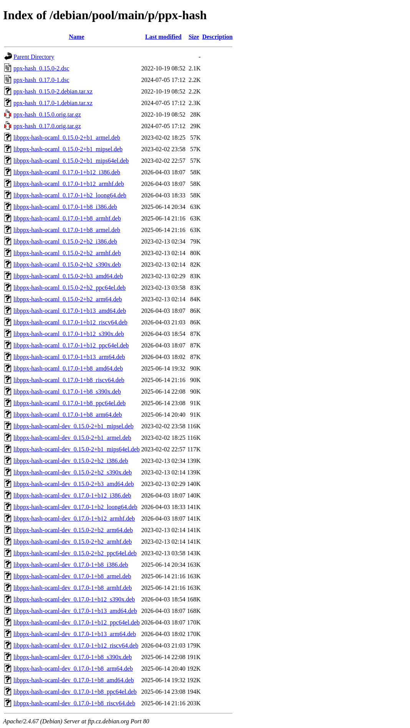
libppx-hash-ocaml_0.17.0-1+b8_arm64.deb (67, 414)
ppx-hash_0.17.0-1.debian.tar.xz (53, 103)
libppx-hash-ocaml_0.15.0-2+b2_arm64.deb (67, 299)
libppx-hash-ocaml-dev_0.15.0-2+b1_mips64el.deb (76, 449)
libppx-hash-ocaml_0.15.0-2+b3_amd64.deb (68, 276)
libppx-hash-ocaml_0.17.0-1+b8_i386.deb (65, 207)
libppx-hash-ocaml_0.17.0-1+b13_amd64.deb (69, 310)
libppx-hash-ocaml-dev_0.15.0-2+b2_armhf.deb (72, 541)
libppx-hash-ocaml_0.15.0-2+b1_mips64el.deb (71, 160)
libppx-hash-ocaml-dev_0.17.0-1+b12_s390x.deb (74, 599)
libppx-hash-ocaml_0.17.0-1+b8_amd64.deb (68, 368)
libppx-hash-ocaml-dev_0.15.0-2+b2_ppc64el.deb (75, 553)
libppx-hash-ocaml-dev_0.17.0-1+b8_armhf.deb (72, 587)
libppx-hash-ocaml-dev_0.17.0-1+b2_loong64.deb (75, 507)
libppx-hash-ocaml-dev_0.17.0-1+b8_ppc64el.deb (75, 691)
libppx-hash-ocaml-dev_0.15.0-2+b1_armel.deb (72, 437)
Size (194, 36)
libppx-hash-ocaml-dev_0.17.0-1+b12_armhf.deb (74, 518)
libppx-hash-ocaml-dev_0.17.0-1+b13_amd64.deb (75, 611)
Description (217, 36)
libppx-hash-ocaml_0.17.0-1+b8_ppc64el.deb (69, 403)
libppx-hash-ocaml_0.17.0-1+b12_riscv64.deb (70, 322)
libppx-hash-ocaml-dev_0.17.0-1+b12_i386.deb (72, 495)
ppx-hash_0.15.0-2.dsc (41, 68)
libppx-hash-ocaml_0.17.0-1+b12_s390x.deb (68, 334)
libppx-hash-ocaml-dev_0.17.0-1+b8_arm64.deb (73, 668)
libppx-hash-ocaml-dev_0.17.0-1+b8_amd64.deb (73, 680)
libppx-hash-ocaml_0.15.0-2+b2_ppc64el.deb (69, 287)
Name (76, 36)
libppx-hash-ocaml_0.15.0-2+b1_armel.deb (66, 137)
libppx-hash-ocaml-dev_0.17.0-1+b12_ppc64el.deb (76, 622)
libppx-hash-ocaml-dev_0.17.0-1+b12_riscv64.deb (75, 645)
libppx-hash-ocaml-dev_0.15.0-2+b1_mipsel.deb (73, 426)
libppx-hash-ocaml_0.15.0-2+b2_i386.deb (65, 241)
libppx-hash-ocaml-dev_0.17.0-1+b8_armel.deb (72, 576)
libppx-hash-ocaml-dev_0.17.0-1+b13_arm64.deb (74, 634)
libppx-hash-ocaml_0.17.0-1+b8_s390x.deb (67, 391)
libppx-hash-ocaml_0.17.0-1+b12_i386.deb (66, 172)
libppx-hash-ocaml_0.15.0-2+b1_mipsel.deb (68, 149)
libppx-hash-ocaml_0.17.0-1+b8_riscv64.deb (68, 380)
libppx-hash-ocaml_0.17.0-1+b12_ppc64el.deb (71, 345)
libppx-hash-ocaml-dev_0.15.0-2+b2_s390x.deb (72, 472)
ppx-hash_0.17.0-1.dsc (41, 80)
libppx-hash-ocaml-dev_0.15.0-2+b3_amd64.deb (73, 484)
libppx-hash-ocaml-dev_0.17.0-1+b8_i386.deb (70, 564)
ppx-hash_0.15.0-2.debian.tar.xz (53, 91)
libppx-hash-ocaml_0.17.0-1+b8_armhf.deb (67, 218)
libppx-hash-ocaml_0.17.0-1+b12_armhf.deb (68, 183)
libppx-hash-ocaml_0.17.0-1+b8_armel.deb (66, 230)
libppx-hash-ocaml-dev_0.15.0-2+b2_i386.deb (70, 461)
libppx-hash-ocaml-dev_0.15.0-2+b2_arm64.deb (73, 530)
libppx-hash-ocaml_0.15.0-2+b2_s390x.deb (67, 264)
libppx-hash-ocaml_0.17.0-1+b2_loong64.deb (69, 195)
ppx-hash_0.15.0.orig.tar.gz (47, 114)
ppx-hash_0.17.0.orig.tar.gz (47, 126)
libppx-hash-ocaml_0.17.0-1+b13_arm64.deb (69, 357)
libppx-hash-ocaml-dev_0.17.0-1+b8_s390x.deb (72, 657)
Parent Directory (33, 56)
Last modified (163, 36)
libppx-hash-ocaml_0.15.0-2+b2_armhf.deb (67, 253)
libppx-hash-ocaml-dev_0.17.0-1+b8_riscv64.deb (74, 703)
